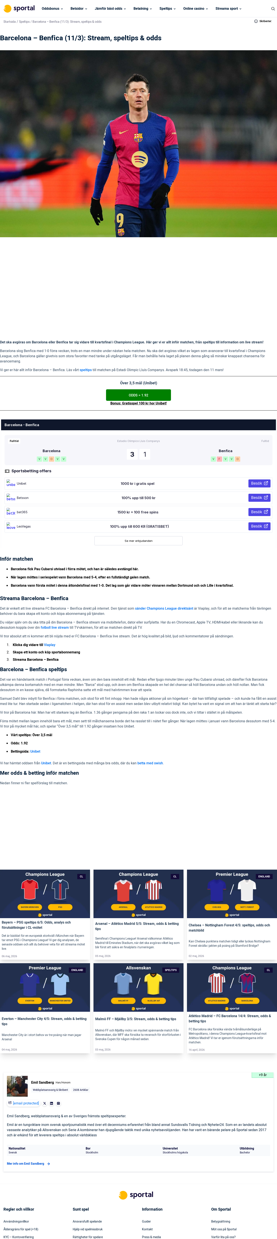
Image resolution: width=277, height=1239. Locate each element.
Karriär (216, 1174)
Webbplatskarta (152, 1174)
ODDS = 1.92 (138, 355)
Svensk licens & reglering (89, 1197)
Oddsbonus (50, 8)
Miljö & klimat (81, 1189)
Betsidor (77, 8)
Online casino (193, 8)
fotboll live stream (55, 587)
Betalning (141, 8)
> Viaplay (72, 281)
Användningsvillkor (16, 1150)
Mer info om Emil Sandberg (29, 1092)
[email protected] (26, 1032)
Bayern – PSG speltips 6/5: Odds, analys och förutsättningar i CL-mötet (36, 854)
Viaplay (49, 605)
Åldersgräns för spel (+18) (20, 1158)
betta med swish (150, 723)
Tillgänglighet (151, 1189)
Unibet (35, 711)
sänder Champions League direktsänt (164, 568)
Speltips (165, 8)
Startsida (9, 21)
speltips (86, 330)
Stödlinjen (79, 1182)
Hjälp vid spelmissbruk (88, 1158)
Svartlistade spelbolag (87, 1205)
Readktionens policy (224, 1182)
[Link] (45, 823)
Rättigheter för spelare (88, 1166)
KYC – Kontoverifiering (18, 1166)
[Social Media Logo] (130, 1228)
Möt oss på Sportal (224, 1158)
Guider (146, 1150)
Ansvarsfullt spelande (87, 1150)
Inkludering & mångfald (19, 1174)
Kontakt (147, 1158)
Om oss (216, 1189)
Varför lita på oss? (223, 1166)
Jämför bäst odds (108, 8)
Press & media (151, 1166)
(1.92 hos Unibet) (100, 290)
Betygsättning (220, 1150)
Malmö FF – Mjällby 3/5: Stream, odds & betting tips (135, 948)
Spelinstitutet (81, 1174)
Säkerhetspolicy (152, 1182)
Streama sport (227, 8)
